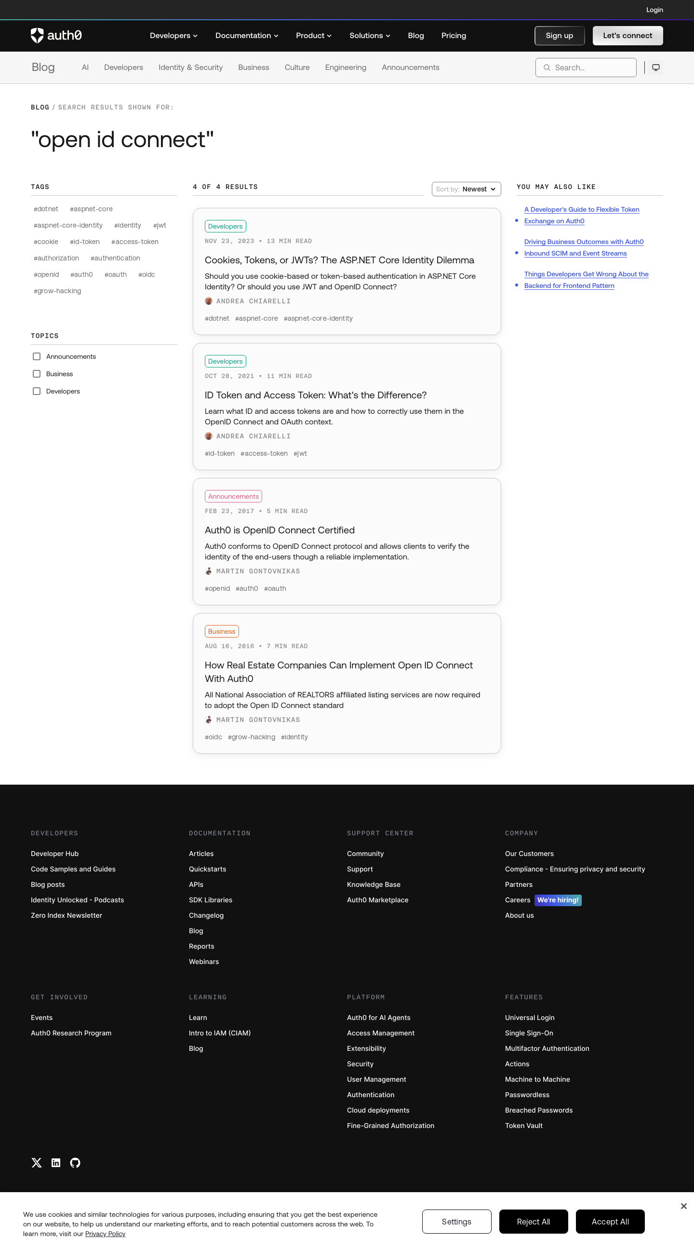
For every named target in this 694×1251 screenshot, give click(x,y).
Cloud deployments (378, 1110)
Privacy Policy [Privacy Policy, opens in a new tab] (105, 1236)
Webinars (204, 962)
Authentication (371, 1095)
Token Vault (524, 1126)
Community (365, 854)
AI (85, 67)
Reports (201, 946)
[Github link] (75, 1163)
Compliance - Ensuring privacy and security (575, 869)
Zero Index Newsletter (66, 915)
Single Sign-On (529, 1033)
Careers (543, 900)
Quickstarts (207, 869)
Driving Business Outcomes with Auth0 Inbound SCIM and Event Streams (584, 247)
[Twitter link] (36, 1163)
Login (655, 10)
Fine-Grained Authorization (390, 1126)
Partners (519, 885)
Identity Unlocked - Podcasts (77, 900)
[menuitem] (174, 35)
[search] (586, 67)
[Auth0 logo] (56, 35)
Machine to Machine (537, 1079)
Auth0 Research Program (71, 1033)
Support (360, 869)
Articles (201, 854)
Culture (297, 67)
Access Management (380, 1033)
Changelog (206, 915)
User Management (376, 1079)
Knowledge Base (373, 885)
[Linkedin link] (56, 1163)
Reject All (533, 1224)
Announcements (411, 67)
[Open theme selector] (655, 67)
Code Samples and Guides (73, 869)
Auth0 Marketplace (378, 900)
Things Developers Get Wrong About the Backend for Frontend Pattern (586, 279)
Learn (198, 1018)
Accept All (610, 1224)
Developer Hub (55, 854)
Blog (43, 67)
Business (254, 67)
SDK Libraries (210, 900)
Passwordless (527, 1095)
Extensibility (366, 1049)
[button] (559, 35)
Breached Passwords (539, 1110)
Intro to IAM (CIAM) (220, 1033)
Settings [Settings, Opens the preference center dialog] (457, 1224)
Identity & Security (191, 67)
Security (360, 1064)
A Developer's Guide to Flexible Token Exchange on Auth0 (582, 215)
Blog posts (48, 885)
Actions (517, 1064)
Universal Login (530, 1018)
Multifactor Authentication (547, 1049)
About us (519, 915)
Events (42, 1018)
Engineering (346, 67)
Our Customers (529, 854)
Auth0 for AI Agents (379, 1018)
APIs (196, 885)
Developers (123, 67)
